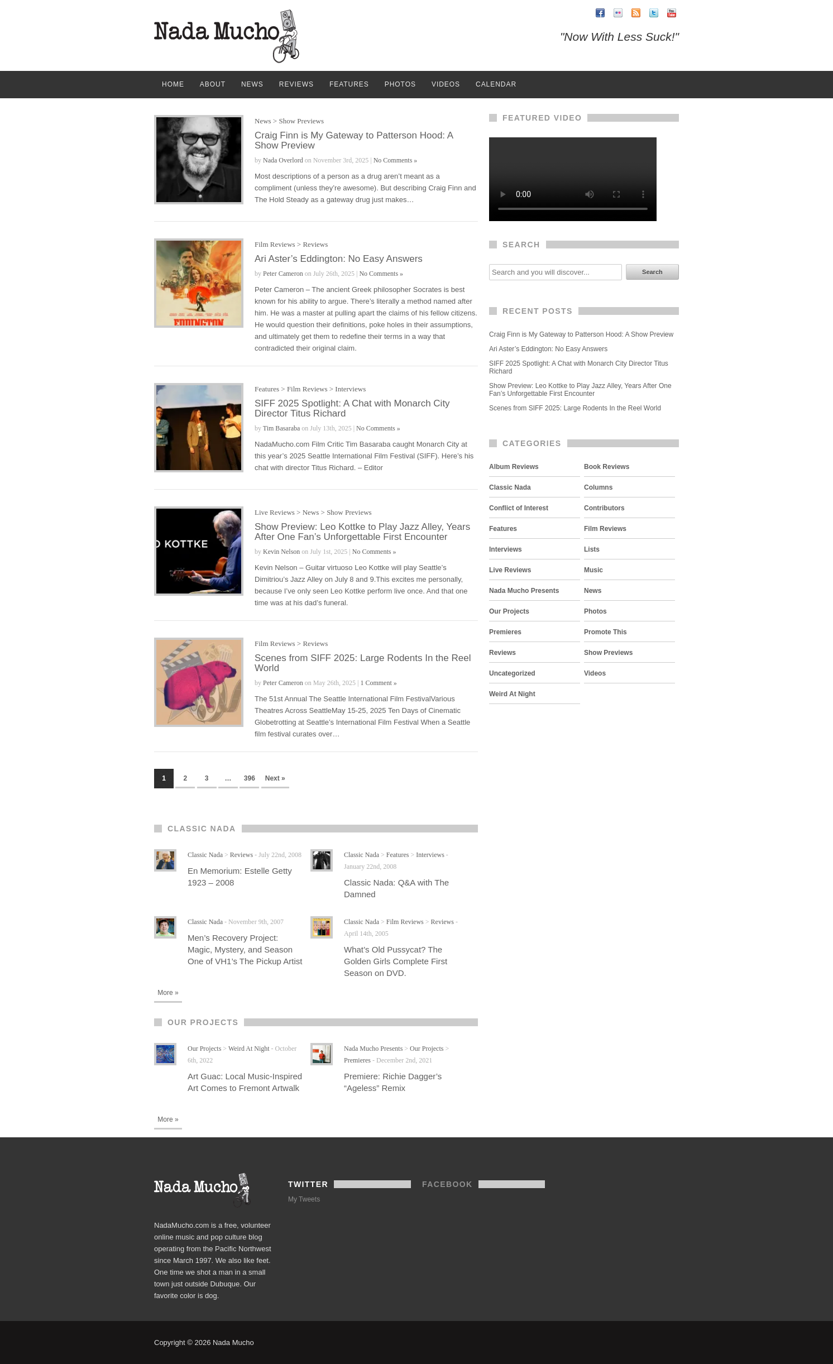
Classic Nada (205, 855)
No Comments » (396, 160)
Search (652, 272)
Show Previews (301, 121)
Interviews (350, 389)
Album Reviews (514, 467)
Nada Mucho (226, 36)
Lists (592, 549)
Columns (598, 487)
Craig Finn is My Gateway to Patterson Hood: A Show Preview (354, 140)
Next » (275, 778)
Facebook (447, 1184)
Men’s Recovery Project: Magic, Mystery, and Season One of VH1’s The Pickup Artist (245, 949)
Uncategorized (512, 673)
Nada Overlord (283, 160)
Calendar (496, 84)
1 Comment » (378, 683)
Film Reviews (275, 244)
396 (249, 778)
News (252, 84)
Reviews (296, 84)
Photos (400, 84)
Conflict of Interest (518, 508)
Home (173, 84)
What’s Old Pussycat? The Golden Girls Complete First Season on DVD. (395, 961)
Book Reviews (606, 467)
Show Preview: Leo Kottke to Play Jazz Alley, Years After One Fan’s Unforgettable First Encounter (362, 531)
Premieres (357, 1060)
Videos (446, 84)
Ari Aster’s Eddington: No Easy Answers (339, 258)
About (213, 84)
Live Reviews (275, 512)
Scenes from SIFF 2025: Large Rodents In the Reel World (363, 663)
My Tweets (304, 1199)
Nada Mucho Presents (373, 1048)
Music (593, 570)
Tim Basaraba (281, 428)
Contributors (604, 508)
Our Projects (204, 1048)
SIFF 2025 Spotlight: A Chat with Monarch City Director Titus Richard (352, 408)
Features (349, 84)
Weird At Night (249, 1048)
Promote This (605, 632)
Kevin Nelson (281, 552)
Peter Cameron (283, 273)
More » (167, 993)
